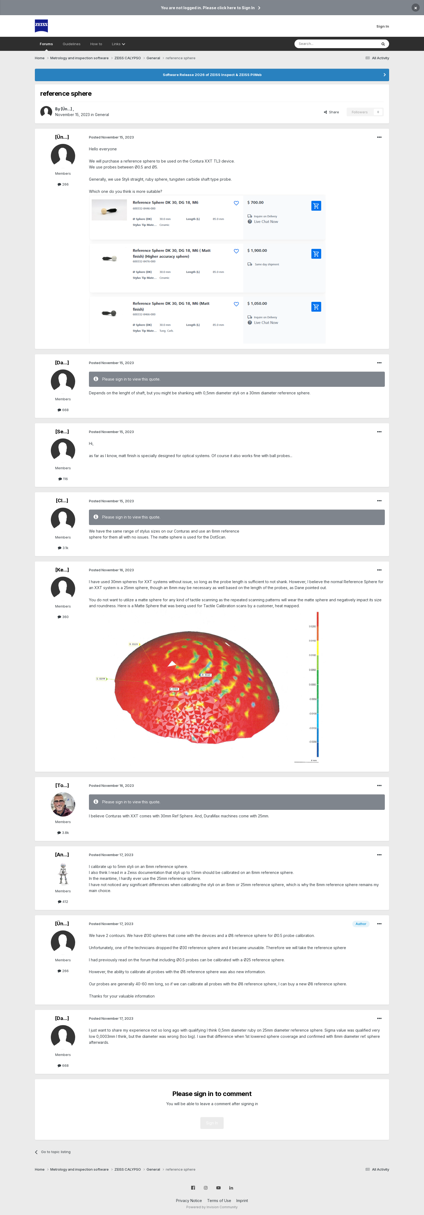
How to (96, 44)
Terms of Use (219, 1200)
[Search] (322, 43)
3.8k (63, 832)
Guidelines (72, 44)
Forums (46, 46)
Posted (111, 137)
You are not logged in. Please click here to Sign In (208, 7)
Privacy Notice (189, 1200)
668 (63, 410)
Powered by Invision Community (212, 1207)
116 (63, 479)
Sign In (382, 26)
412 (63, 901)
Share (331, 112)
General (102, 114)
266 (63, 184)
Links (118, 44)
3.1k (63, 548)
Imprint (242, 1200)
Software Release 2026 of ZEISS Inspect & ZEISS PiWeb (212, 74)
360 (63, 617)
